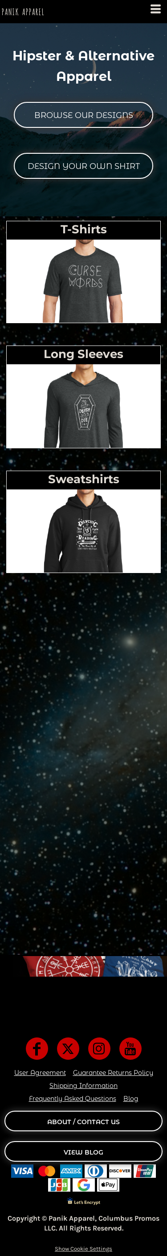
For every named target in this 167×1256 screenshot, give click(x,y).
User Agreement (40, 1073)
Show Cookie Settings (83, 1248)
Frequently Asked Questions (72, 1099)
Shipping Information (83, 1086)
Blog (130, 1099)
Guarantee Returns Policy (113, 1073)
